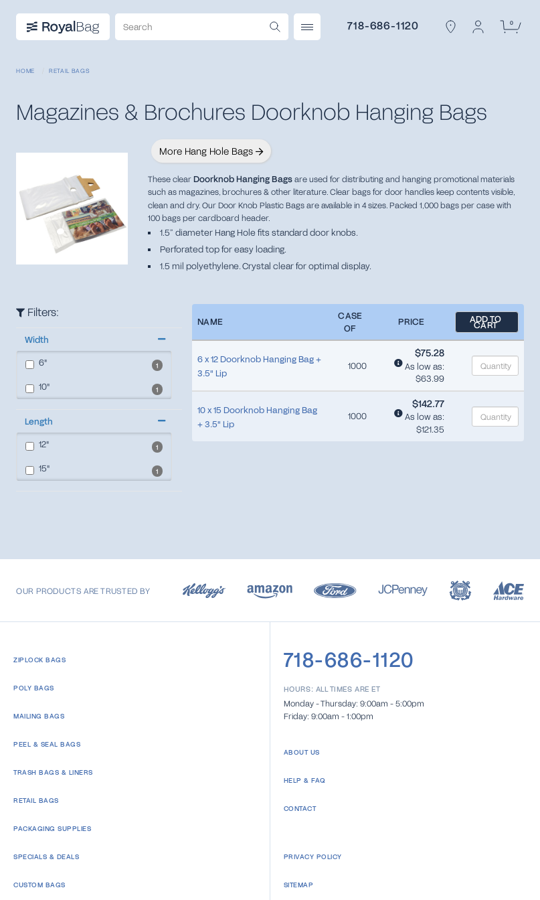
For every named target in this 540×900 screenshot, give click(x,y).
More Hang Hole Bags (211, 151)
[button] (94, 339)
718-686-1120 (383, 25)
